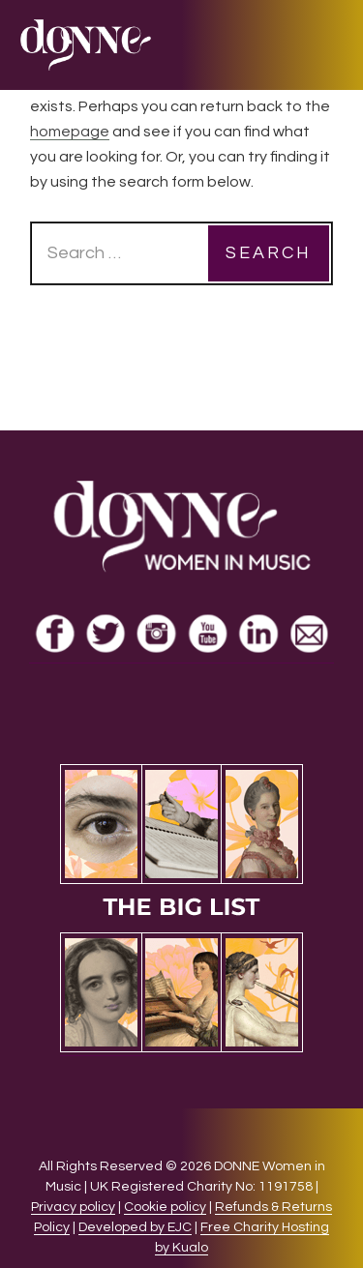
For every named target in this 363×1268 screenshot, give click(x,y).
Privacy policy (73, 1207)
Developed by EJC (135, 1227)
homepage (69, 131)
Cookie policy (165, 1207)
